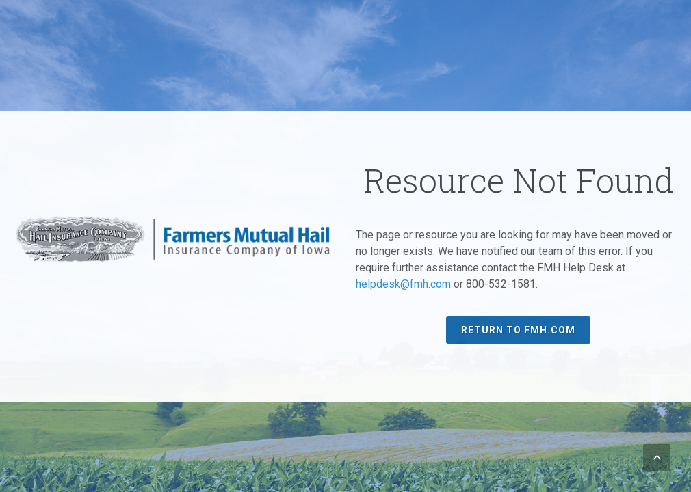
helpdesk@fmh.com (403, 283)
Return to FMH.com (518, 330)
